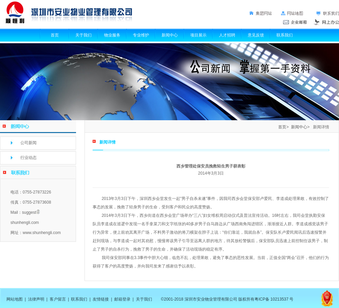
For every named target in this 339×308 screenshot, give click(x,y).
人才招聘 (227, 35)
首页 (55, 35)
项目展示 (198, 35)
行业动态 (28, 157)
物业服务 (112, 35)
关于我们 (83, 35)
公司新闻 (28, 142)
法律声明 (36, 299)
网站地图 (14, 299)
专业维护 (141, 35)
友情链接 (101, 299)
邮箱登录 (122, 299)
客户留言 (58, 299)
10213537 (279, 299)
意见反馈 (256, 35)
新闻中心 (170, 35)
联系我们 (284, 35)
